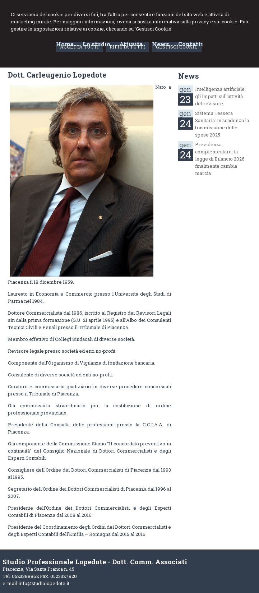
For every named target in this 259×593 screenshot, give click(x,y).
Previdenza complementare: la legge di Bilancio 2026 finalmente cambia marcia (220, 158)
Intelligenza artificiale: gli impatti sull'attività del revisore (220, 96)
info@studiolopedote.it (43, 583)
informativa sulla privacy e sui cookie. (196, 21)
